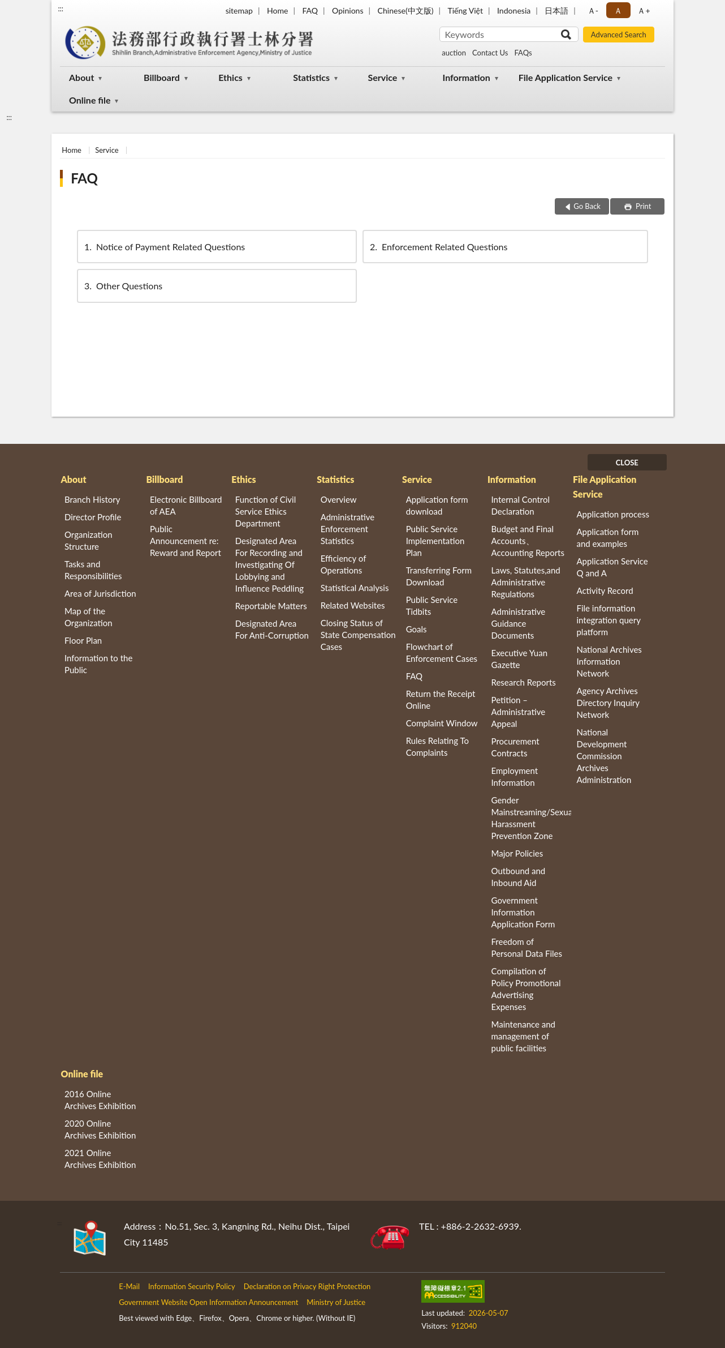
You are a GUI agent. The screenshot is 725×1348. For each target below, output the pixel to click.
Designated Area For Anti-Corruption (272, 629)
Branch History (92, 499)
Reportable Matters (271, 606)
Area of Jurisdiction (100, 593)
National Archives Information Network (608, 661)
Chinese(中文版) (406, 10)
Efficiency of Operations (343, 564)
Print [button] (642, 206)
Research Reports (523, 682)
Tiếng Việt (465, 10)
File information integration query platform (608, 620)
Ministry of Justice (336, 1302)
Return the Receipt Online (441, 699)
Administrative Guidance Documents (518, 623)
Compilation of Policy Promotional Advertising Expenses (526, 989)
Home (277, 10)
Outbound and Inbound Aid (518, 877)
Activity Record (604, 590)
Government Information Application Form (523, 912)
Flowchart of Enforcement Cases (441, 652)
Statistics (311, 77)
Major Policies (517, 853)
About (81, 77)
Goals (416, 629)
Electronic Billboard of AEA (186, 505)
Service (382, 77)
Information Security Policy (191, 1286)
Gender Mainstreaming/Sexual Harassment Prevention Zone (531, 818)
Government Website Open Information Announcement (208, 1302)
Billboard (162, 77)
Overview (339, 499)
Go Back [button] (587, 206)
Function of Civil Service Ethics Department (265, 511)
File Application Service (565, 77)
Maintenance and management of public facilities (523, 1036)
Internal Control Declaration (520, 505)
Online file (89, 100)
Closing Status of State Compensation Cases (358, 635)
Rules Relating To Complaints (437, 746)
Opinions (348, 10)
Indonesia (513, 10)
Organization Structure (88, 540)
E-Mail (129, 1286)
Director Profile (92, 517)
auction (454, 52)
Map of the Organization (88, 617)
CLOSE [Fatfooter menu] (627, 462)
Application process (612, 514)
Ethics (230, 77)
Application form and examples (607, 538)
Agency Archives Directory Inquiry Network (607, 703)
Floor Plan (83, 640)
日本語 (556, 10)
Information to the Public (98, 664)
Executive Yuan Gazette (519, 659)
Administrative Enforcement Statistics (348, 529)
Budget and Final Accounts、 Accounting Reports (527, 541)
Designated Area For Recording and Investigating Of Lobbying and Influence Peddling (269, 564)
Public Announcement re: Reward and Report (185, 541)
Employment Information (514, 776)
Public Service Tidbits (432, 605)
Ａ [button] (618, 10)
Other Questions (122, 285)
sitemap (239, 10)
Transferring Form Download (439, 576)
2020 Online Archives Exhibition (100, 1129)
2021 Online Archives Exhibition (100, 1159)
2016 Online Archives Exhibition (100, 1100)
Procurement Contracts (515, 747)
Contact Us (490, 52)
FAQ (310, 10)
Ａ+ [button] (643, 10)
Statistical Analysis (355, 588)
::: (60, 8)
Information (466, 77)
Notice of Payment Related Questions (164, 246)
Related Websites (353, 605)
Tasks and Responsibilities (93, 570)
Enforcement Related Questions (437, 246)
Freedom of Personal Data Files (526, 947)
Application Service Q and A (612, 567)
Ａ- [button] (593, 10)
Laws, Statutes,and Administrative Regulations (525, 582)
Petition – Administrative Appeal (518, 712)
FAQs (523, 52)
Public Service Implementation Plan (435, 541)
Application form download (437, 505)
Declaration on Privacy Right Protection (307, 1286)
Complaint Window (442, 723)
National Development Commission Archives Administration (603, 756)
